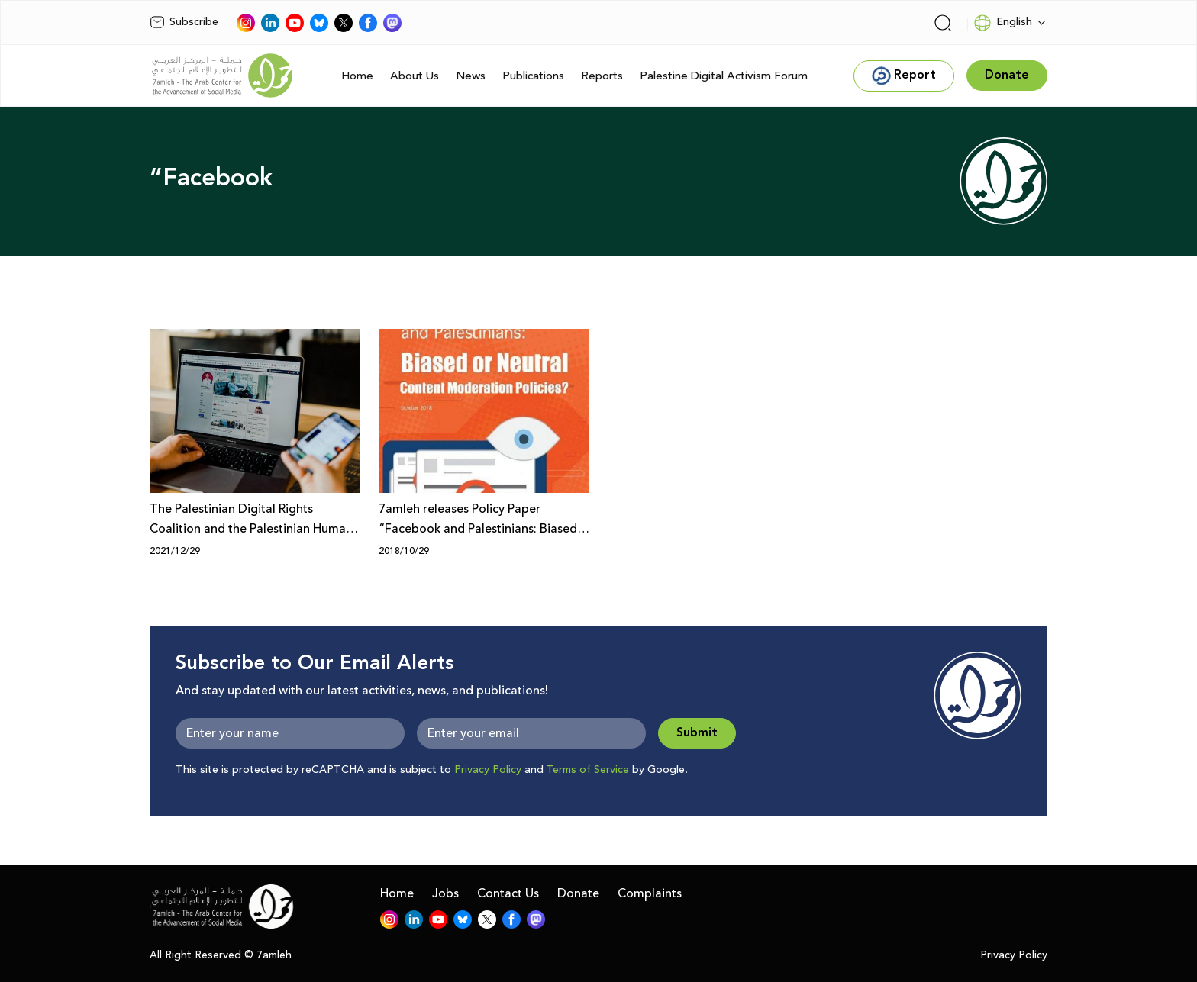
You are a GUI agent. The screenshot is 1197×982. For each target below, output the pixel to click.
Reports (602, 76)
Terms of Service (588, 769)
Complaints (650, 893)
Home (357, 76)
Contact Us (508, 893)
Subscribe (184, 22)
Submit (697, 732)
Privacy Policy (487, 769)
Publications (533, 76)
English (1002, 23)
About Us (414, 76)
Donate (578, 893)
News (471, 76)
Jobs (445, 893)
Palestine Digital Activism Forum (724, 76)
